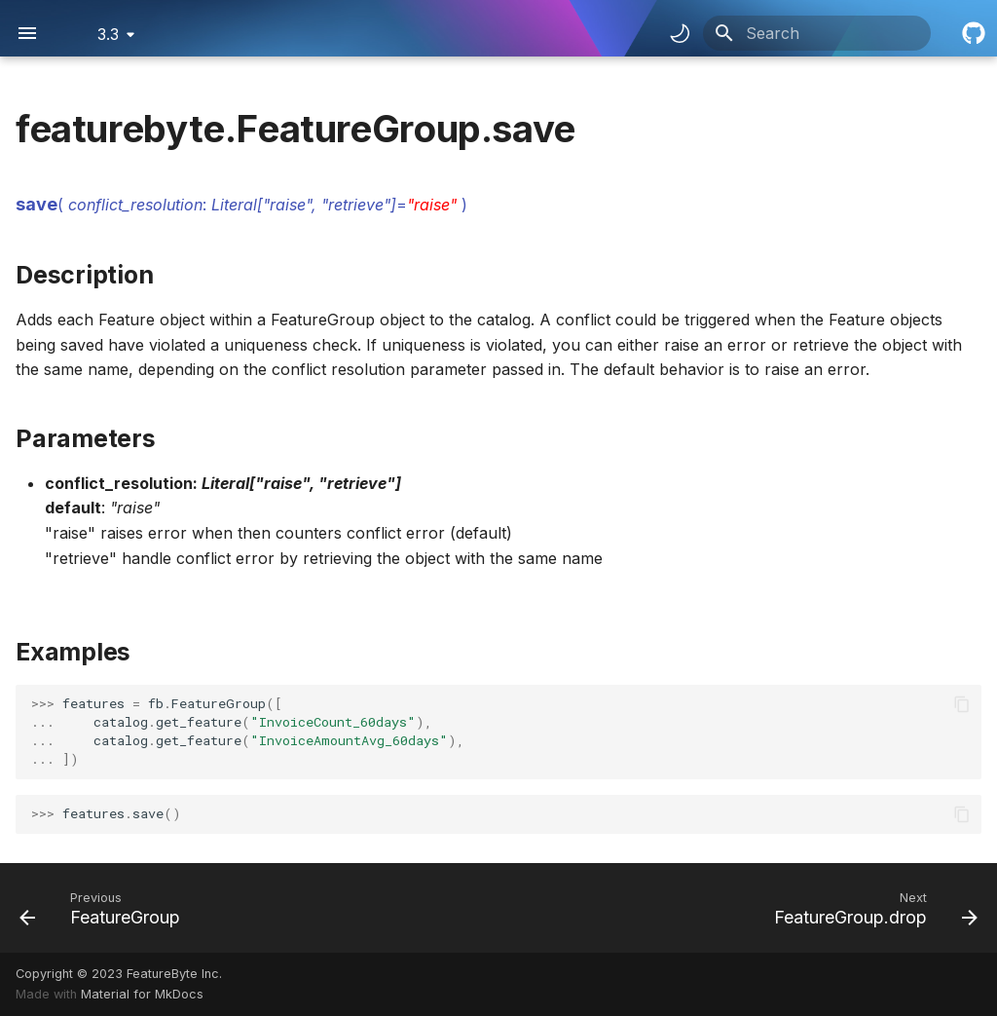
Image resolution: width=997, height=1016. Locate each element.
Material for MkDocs (142, 994)
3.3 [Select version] (108, 34)
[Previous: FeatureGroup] (104, 908)
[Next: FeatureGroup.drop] (871, 908)
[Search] (817, 33)
